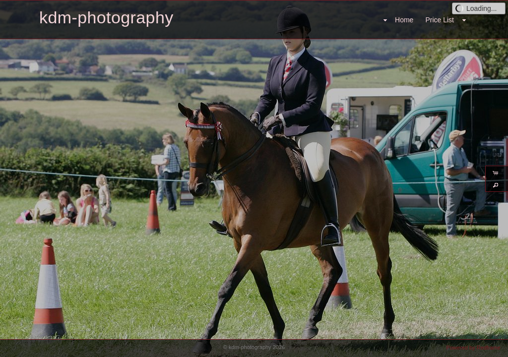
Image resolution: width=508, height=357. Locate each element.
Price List (439, 20)
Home (404, 20)
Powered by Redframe (473, 348)
